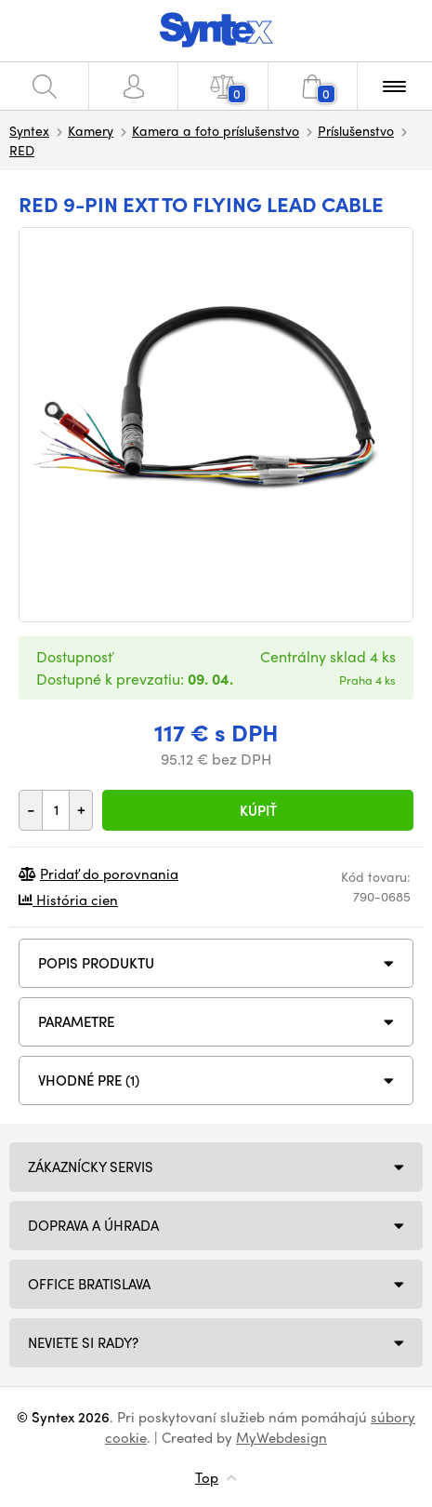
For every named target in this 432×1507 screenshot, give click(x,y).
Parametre (76, 1021)
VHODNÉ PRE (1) (88, 1080)
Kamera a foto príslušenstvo (215, 130)
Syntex (29, 130)
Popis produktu (96, 963)
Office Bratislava (89, 1284)
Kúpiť (258, 810)
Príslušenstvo (356, 130)
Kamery (90, 130)
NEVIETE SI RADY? (83, 1342)
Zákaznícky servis (90, 1166)
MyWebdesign (281, 1437)
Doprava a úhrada (93, 1225)
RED (21, 149)
